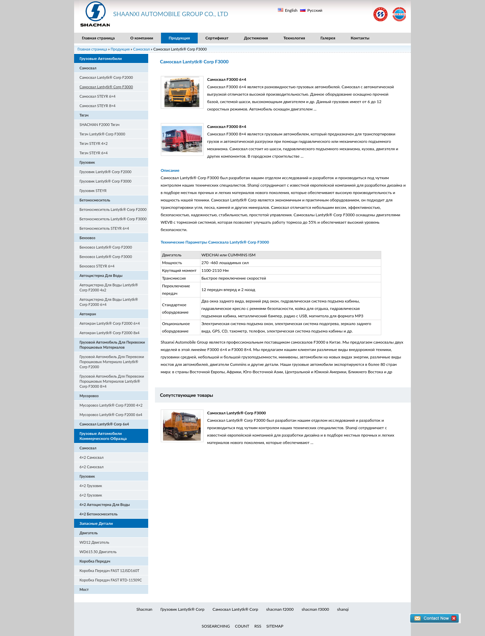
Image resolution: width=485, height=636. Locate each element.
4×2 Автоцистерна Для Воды (104, 504)
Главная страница (98, 37)
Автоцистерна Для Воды (101, 275)
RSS (257, 626)
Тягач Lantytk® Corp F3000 (102, 134)
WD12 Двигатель (94, 542)
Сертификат (217, 37)
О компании (141, 37)
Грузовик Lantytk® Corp (182, 609)
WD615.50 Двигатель (98, 551)
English (291, 10)
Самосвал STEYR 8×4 (97, 105)
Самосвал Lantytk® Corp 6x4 (104, 424)
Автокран (87, 314)
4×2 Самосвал (91, 457)
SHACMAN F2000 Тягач (99, 124)
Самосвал (141, 49)
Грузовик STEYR (92, 190)
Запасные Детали (96, 523)
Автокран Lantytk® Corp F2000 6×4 (109, 323)
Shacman (144, 609)
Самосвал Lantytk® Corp (235, 609)
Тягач (84, 115)
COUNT (242, 626)
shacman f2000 (279, 609)
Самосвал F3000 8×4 (226, 126)
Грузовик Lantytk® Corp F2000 (105, 171)
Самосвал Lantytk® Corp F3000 (106, 87)
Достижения (256, 37)
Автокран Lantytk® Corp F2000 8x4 (109, 332)
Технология (294, 37)
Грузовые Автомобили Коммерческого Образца (103, 436)
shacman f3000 (315, 609)
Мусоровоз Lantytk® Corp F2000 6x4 (110, 414)
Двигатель (88, 533)
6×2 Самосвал (91, 467)
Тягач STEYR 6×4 (93, 153)
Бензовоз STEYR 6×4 (97, 266)
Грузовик (87, 162)
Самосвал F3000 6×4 (226, 79)
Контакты (360, 37)
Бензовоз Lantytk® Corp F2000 (105, 247)
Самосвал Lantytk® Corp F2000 (106, 77)
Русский (314, 10)
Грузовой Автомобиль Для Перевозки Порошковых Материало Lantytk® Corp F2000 (111, 361)
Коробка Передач (94, 561)
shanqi (343, 609)
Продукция (179, 37)
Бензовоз (87, 237)
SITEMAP (274, 626)
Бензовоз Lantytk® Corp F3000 (105, 256)
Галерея (328, 37)
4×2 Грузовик (90, 485)
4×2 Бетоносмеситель (98, 514)
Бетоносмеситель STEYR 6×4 (104, 228)
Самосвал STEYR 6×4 (97, 96)
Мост (84, 589)
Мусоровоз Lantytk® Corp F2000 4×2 (110, 405)
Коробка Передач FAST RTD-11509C (110, 580)
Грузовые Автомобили (100, 58)
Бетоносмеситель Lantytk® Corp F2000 (113, 209)
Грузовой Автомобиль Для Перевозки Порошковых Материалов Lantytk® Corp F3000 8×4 (111, 381)
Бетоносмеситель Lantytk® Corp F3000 (113, 219)
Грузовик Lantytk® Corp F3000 (105, 181)
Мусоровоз (89, 395)
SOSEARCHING (216, 626)
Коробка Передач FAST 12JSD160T (109, 570)
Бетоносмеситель (94, 200)
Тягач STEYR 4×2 (93, 143)
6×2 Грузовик (90, 495)
